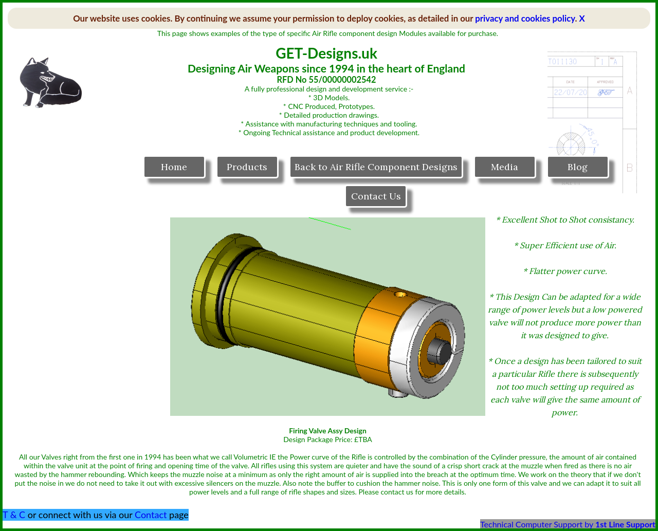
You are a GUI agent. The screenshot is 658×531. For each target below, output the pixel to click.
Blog (578, 167)
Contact (151, 514)
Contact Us (376, 196)
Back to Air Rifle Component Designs (376, 167)
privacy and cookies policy (525, 18)
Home (174, 167)
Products (247, 167)
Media (504, 167)
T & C (14, 514)
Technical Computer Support (531, 524)
